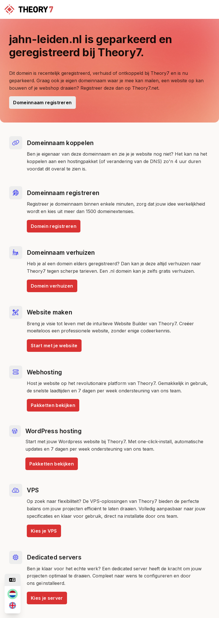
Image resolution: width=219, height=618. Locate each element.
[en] (12, 605)
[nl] (12, 594)
